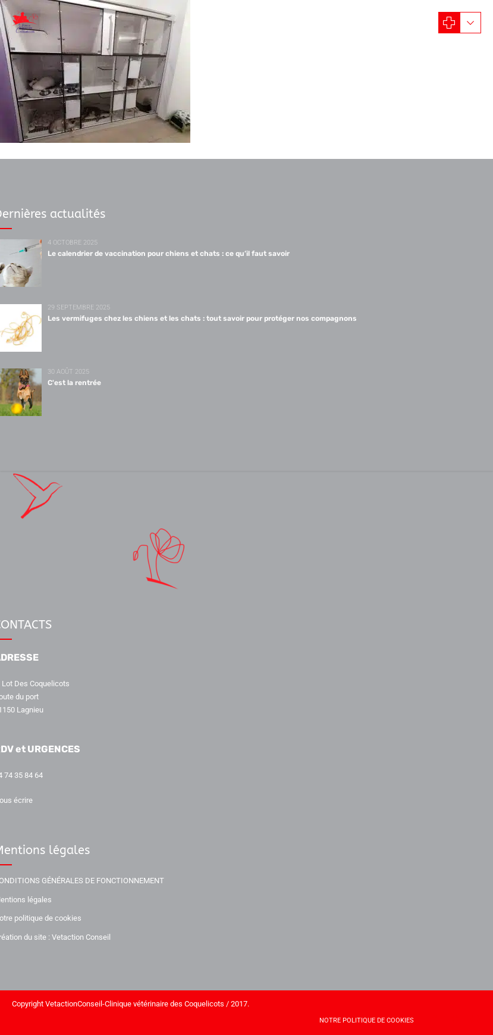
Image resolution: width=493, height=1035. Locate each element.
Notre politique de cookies (366, 1020)
